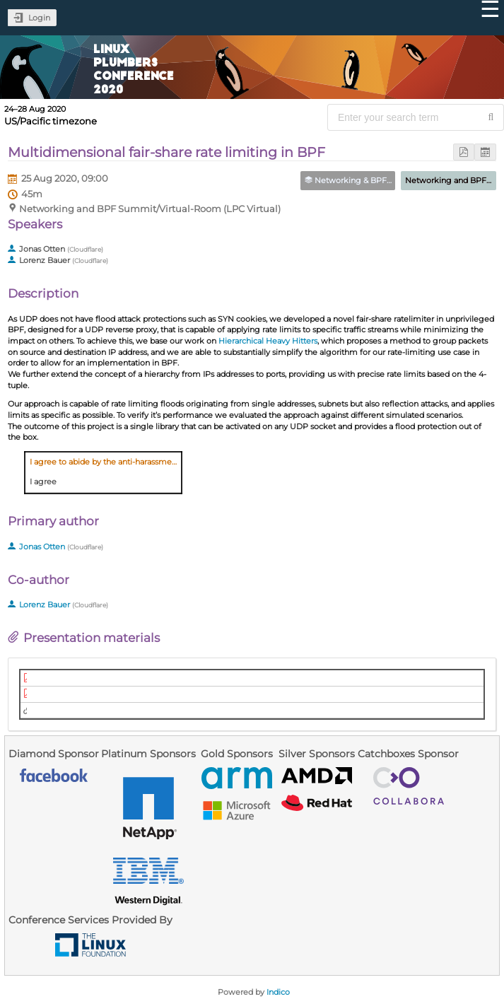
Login (39, 18)
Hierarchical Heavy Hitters (267, 341)
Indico (278, 992)
